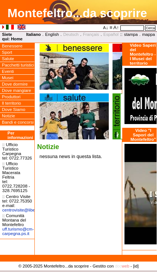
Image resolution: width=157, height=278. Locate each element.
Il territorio (11, 103)
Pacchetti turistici (18, 65)
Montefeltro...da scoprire (77, 13)
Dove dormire (15, 84)
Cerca (150, 28)
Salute (8, 58)
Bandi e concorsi (18, 122)
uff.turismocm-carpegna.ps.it (18, 231)
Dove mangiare (16, 90)
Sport (7, 52)
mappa (148, 34)
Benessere (12, 46)
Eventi (8, 71)
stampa (131, 34)
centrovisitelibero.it (22, 210)
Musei (7, 77)
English (52, 34)
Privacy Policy (79, 274)
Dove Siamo (13, 109)
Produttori (11, 97)
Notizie (8, 116)
